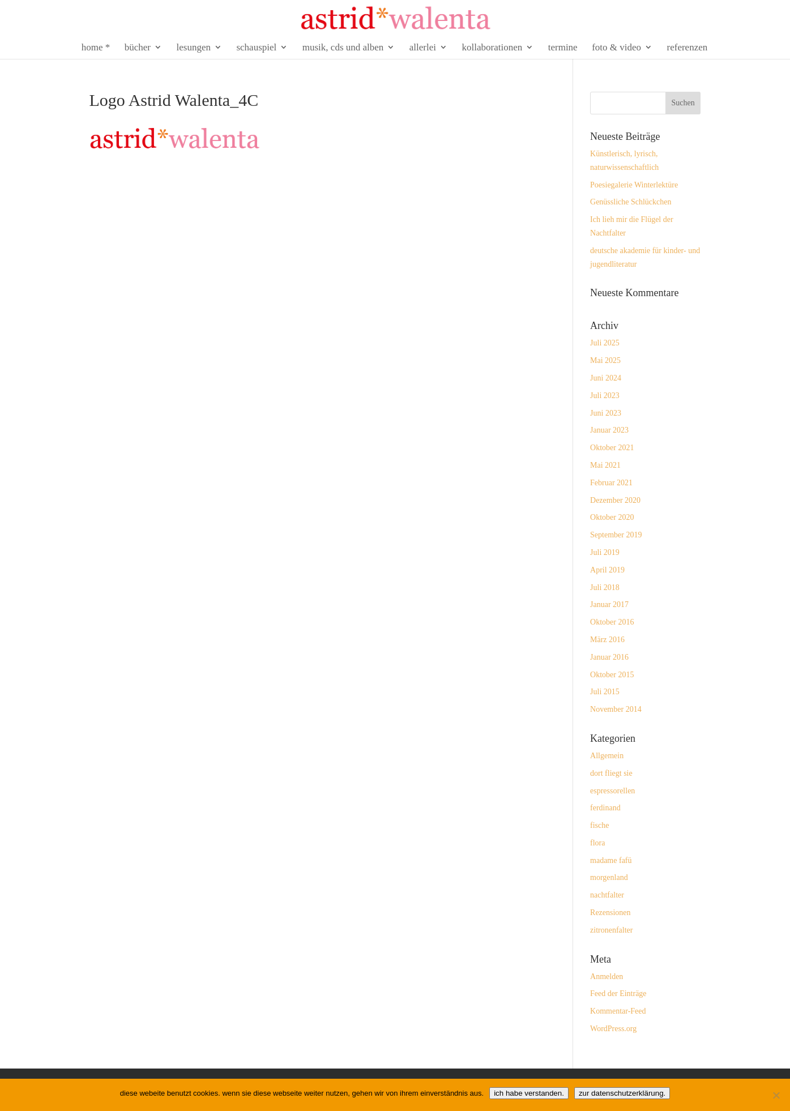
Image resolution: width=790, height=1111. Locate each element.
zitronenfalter (611, 930)
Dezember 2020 (615, 500)
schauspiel (256, 48)
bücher (138, 48)
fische (599, 825)
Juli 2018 (605, 587)
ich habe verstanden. (529, 1093)
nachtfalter (607, 895)
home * (96, 48)
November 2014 (616, 709)
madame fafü (610, 860)
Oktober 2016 (612, 622)
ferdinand (605, 808)
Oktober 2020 (612, 517)
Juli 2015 (605, 691)
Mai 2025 (605, 360)
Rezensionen (610, 912)
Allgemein (607, 755)
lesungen (194, 48)
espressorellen (612, 791)
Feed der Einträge (618, 993)
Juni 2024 (605, 378)
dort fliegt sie (611, 773)
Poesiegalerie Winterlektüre (634, 185)
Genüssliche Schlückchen (630, 202)
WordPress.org (613, 1028)
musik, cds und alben (343, 48)
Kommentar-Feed (618, 1011)
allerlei (422, 48)
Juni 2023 (605, 413)
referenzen (687, 48)
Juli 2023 (605, 395)
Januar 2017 (609, 604)
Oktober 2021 (612, 447)
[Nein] (776, 1095)
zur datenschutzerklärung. (622, 1093)
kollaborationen (492, 48)
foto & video (616, 48)
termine (563, 48)
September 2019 (616, 535)
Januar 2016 (609, 657)
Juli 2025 (605, 343)
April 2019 (607, 570)
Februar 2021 (611, 482)
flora (597, 843)
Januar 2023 (609, 430)
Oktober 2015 (612, 674)
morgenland (609, 877)
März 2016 (607, 639)
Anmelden (606, 976)
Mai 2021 (605, 465)
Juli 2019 (605, 552)
